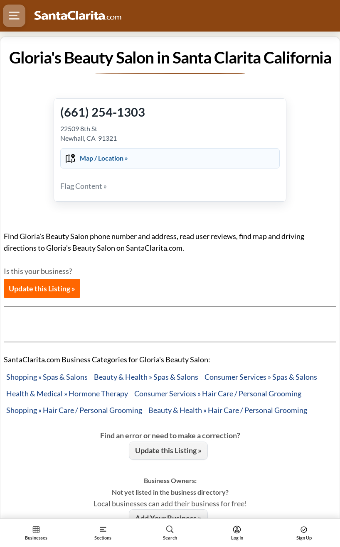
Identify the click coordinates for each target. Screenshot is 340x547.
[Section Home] (35, 532)
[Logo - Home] (78, 15)
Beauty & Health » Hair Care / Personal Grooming (227, 410)
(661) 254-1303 (102, 112)
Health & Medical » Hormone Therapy (67, 393)
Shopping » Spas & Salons (47, 376)
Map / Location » (104, 158)
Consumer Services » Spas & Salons (260, 376)
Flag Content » (83, 185)
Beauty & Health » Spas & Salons (146, 376)
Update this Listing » (42, 288)
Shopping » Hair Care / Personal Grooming (74, 410)
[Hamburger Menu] (14, 16)
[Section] (102, 532)
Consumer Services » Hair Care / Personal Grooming (217, 393)
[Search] (169, 532)
